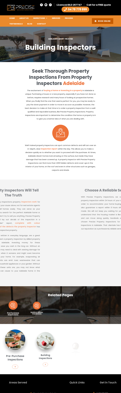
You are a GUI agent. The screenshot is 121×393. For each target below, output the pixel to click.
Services (56, 18)
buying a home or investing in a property (63, 90)
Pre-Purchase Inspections (15, 354)
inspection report (49, 149)
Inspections (40, 18)
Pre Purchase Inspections (13, 311)
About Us (23, 18)
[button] (15, 360)
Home (12, 18)
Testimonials (16, 24)
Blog (29, 24)
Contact (41, 24)
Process (69, 18)
